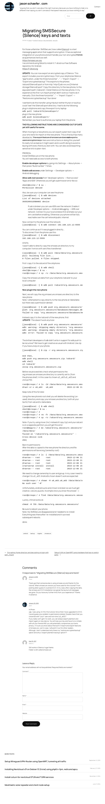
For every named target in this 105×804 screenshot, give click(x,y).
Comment (25, 668)
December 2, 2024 (95, 772)
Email (24, 701)
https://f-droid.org (30, 68)
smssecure (48, 530)
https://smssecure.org (32, 60)
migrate (39, 530)
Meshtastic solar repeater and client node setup (27, 781)
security (55, 40)
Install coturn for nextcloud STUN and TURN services (29, 773)
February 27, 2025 (95, 765)
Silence (65, 49)
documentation (47, 40)
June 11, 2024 (96, 780)
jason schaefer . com (33, 3)
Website (24, 710)
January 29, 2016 (34, 600)
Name (24, 692)
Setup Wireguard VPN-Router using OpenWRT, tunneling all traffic (35, 758)
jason (30, 40)
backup (40, 40)
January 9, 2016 (33, 573)
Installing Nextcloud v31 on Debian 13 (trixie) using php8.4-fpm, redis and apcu (41, 765)
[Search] (90, 16)
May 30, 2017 (32, 637)
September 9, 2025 (94, 757)
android (35, 40)
